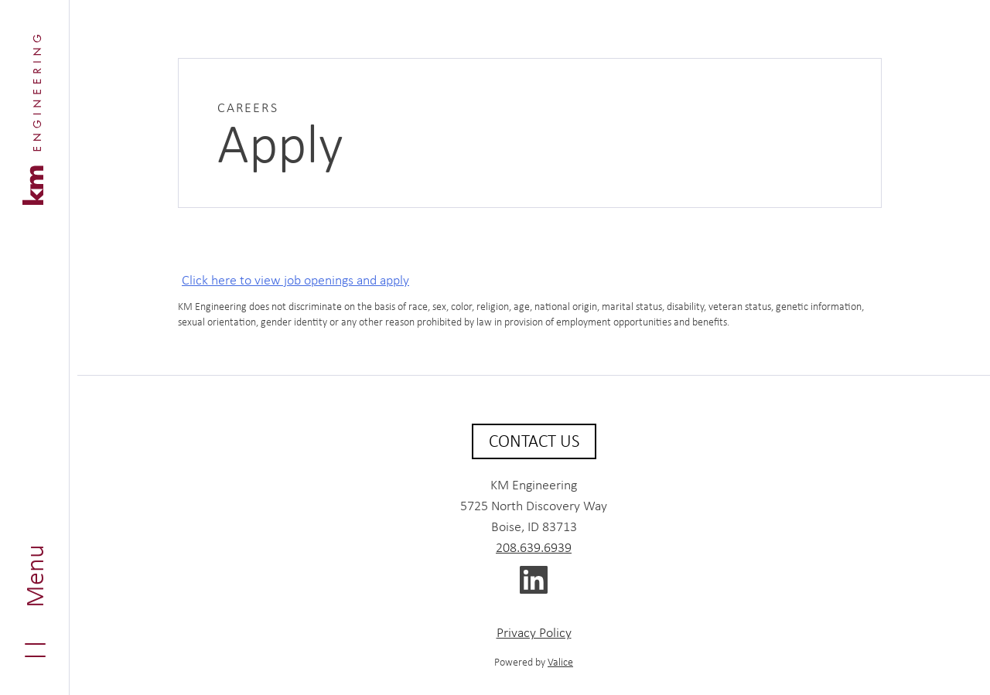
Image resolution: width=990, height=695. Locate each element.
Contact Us (534, 440)
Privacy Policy (534, 632)
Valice (560, 662)
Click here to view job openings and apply (295, 279)
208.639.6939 (534, 547)
